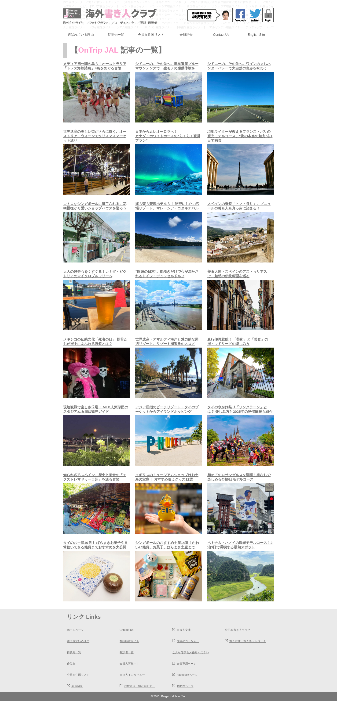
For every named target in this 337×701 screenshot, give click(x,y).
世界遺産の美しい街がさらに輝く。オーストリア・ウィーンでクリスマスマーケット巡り (94, 135)
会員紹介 (186, 34)
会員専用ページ (186, 663)
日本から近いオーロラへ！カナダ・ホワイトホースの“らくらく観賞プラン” (167, 135)
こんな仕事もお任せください (190, 652)
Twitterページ (185, 686)
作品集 (71, 663)
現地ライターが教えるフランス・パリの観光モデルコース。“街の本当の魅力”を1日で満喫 (239, 135)
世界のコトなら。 (188, 641)
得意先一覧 (116, 34)
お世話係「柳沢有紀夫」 (139, 686)
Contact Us (221, 34)
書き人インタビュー (132, 674)
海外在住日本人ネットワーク (247, 641)
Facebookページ (187, 674)
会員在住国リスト (151, 34)
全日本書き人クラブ (237, 630)
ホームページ (75, 630)
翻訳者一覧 (127, 652)
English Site (256, 34)
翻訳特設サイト (129, 641)
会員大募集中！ (129, 663)
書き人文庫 (184, 630)
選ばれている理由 (81, 34)
